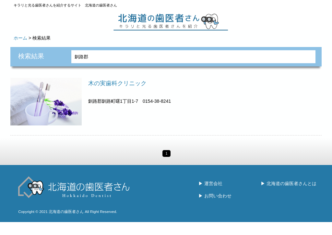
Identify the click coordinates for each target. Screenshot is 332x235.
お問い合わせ (217, 195)
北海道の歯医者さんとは (291, 183)
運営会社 (213, 183)
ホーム (20, 38)
